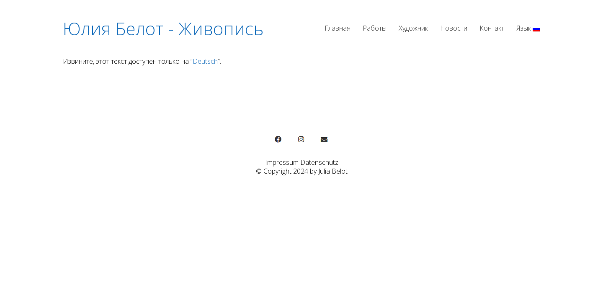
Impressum (282, 162)
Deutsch (205, 61)
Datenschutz (319, 162)
